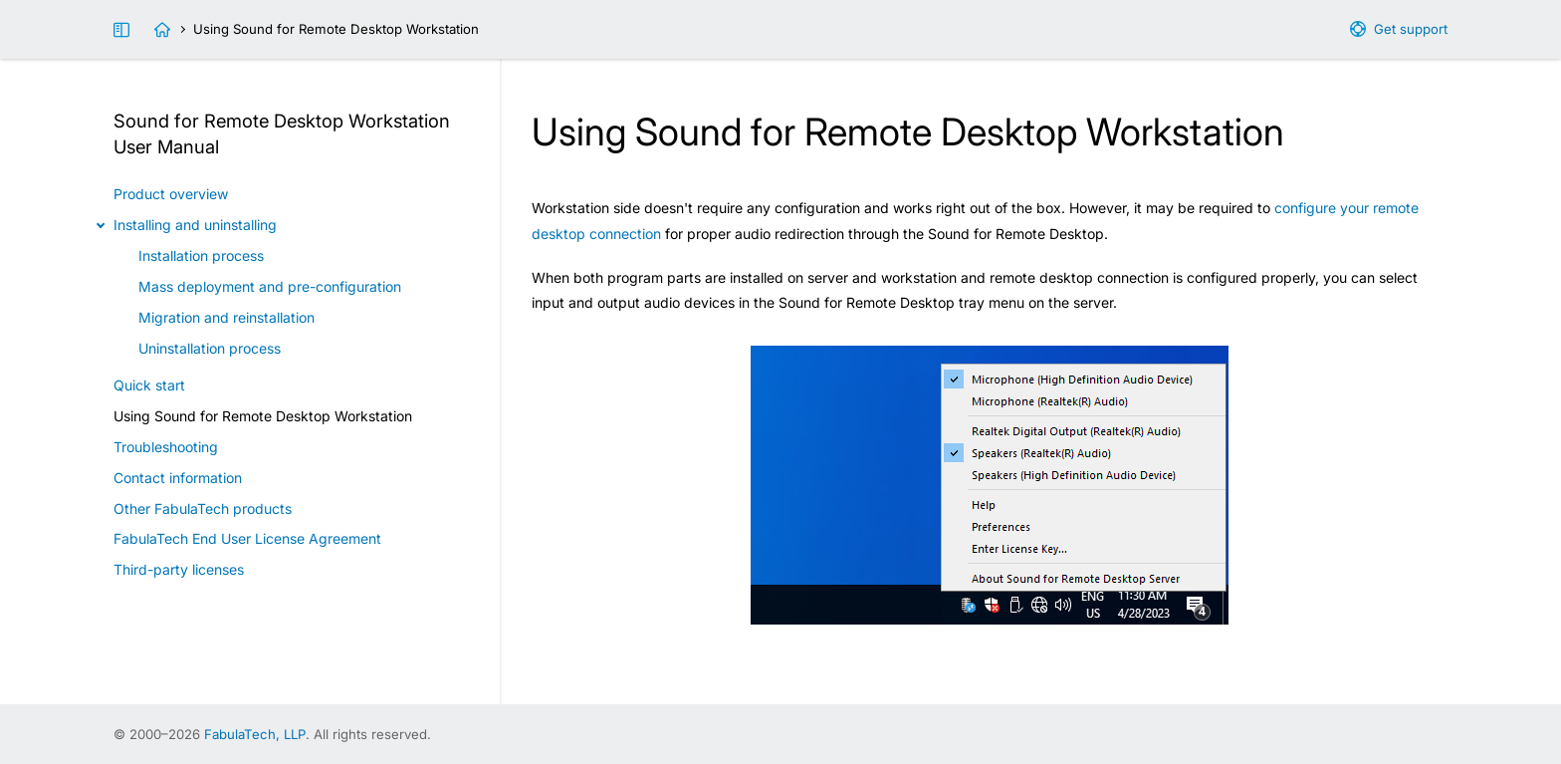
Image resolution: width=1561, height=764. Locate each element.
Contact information (177, 477)
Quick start (149, 385)
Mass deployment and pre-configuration (269, 286)
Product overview (170, 193)
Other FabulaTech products (202, 508)
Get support (1411, 29)
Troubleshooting (165, 446)
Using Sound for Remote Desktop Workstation (262, 415)
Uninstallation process (209, 348)
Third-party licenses (178, 569)
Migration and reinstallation (226, 317)
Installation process (201, 255)
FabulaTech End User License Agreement (247, 538)
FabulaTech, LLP (255, 734)
